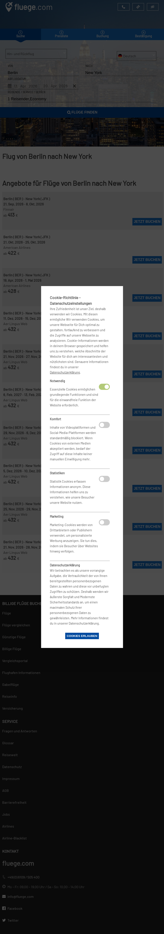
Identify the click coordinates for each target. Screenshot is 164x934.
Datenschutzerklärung (65, 372)
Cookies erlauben (82, 636)
